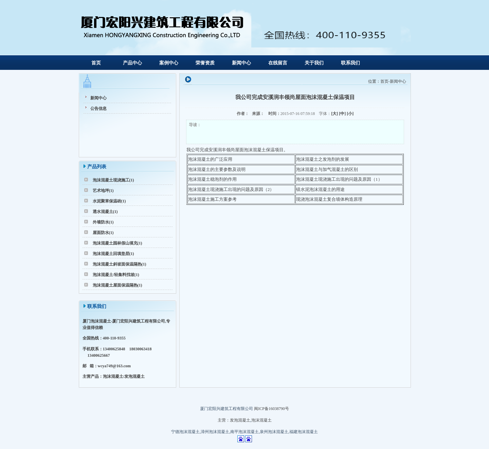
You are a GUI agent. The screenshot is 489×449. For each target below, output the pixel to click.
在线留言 (277, 62)
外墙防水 (101, 222)
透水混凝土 (103, 211)
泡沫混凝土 (261, 420)
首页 (96, 62)
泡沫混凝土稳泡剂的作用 (212, 179)
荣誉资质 (205, 62)
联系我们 (350, 62)
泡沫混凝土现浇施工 (111, 180)
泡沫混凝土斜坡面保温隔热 (117, 264)
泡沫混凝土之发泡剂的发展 (322, 159)
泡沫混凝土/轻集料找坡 (113, 274)
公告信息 (98, 108)
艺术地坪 (101, 190)
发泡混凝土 (240, 420)
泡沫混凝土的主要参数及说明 (217, 169)
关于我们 (314, 62)
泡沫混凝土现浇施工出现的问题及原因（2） (231, 189)
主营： (224, 420)
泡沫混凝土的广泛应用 (210, 159)
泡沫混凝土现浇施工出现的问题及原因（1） (339, 179)
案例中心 (168, 62)
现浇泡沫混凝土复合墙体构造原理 (329, 199)
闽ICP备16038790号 (271, 408)
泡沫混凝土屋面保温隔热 (115, 285)
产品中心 (132, 62)
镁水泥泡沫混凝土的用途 (320, 189)
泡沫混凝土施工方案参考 (212, 199)
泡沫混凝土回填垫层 (111, 253)
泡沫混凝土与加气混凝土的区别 (327, 169)
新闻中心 (241, 62)
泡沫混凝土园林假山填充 (115, 243)
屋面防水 (101, 232)
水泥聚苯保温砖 (107, 201)
